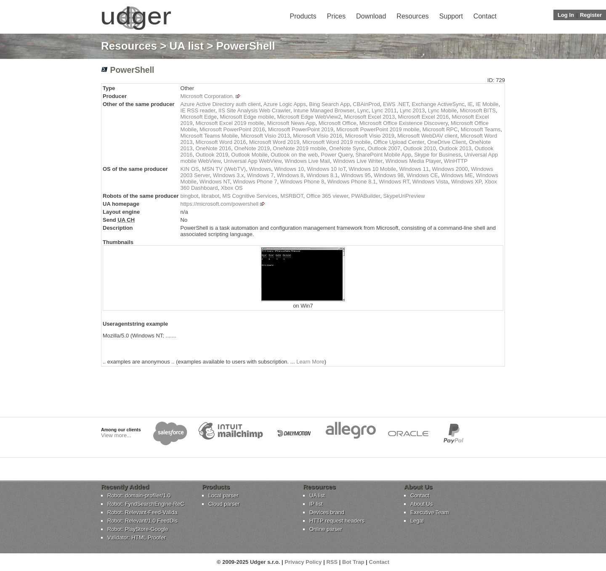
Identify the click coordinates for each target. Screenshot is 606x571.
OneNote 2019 (252, 148)
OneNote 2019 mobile (299, 148)
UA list (187, 46)
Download (371, 16)
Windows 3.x (228, 175)
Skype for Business (437, 154)
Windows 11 (414, 169)
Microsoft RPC (440, 129)
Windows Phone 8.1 (351, 181)
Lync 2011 (384, 110)
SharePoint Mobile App (383, 154)
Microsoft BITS (478, 110)
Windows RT (394, 181)
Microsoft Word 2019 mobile (337, 142)
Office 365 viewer (327, 196)
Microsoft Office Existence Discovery (403, 123)
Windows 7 (260, 175)
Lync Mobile (442, 110)
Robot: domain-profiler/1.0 (138, 495)
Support (451, 16)
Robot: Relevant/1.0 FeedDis (142, 521)
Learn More (310, 362)
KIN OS (190, 169)
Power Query (337, 154)
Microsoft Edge (199, 117)
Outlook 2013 (455, 148)
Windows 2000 (450, 169)
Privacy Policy (303, 562)
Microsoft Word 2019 (274, 142)
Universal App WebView (252, 161)
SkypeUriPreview (404, 196)
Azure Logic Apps (284, 104)
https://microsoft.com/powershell (220, 204)
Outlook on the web (294, 154)
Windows (260, 169)
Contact (485, 16)
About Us (421, 504)
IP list (316, 504)
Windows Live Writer (358, 161)
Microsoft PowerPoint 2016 (232, 129)
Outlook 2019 (212, 154)
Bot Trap (353, 562)
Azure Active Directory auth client (221, 104)
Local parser (223, 495)
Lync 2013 (412, 110)
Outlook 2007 (384, 148)
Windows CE (422, 175)
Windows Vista (430, 181)
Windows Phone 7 (255, 181)
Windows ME (457, 175)
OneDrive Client (446, 142)
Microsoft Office (337, 123)
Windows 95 (356, 175)
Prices (336, 16)
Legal (417, 521)
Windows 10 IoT (326, 169)
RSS (332, 562)
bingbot (190, 196)
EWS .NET (396, 104)
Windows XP (466, 181)
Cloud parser (223, 504)
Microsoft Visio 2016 (317, 136)
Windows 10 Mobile (372, 169)
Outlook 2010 (419, 148)
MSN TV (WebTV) (224, 169)
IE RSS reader (198, 110)
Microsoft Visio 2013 (265, 136)
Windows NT (214, 181)
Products (303, 16)
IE (470, 104)
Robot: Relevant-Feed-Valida (142, 512)
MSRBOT (291, 196)
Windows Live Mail (307, 161)
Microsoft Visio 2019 (369, 136)
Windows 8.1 (322, 175)
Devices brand (326, 512)
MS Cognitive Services (249, 196)
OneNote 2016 (213, 148)
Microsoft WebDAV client (427, 136)
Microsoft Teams (480, 129)
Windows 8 (290, 175)
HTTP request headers (336, 521)
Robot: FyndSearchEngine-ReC (145, 504)
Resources (412, 16)
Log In (566, 15)
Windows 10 (289, 169)
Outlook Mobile (249, 154)
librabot (210, 196)
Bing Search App (329, 104)
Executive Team (429, 512)
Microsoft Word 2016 (221, 142)
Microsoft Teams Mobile (209, 136)
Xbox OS (232, 188)
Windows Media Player (413, 161)
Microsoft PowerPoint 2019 (300, 129)
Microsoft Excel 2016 (423, 117)
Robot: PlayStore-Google (137, 529)
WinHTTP (456, 161)
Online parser (325, 529)
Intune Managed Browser (323, 110)
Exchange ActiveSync (438, 104)
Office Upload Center (398, 142)
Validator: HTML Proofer (136, 537)
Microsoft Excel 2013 (369, 117)
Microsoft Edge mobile (247, 117)
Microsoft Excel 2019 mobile (230, 123)
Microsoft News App (291, 123)
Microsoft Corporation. (207, 96)
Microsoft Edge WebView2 (309, 117)
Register (591, 15)
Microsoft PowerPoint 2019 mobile (377, 129)
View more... (116, 435)
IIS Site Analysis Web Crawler (254, 110)
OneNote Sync (347, 148)
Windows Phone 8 (302, 181)
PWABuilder (365, 196)
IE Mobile (487, 104)
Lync (363, 110)
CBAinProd (366, 104)
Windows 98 (389, 175)
